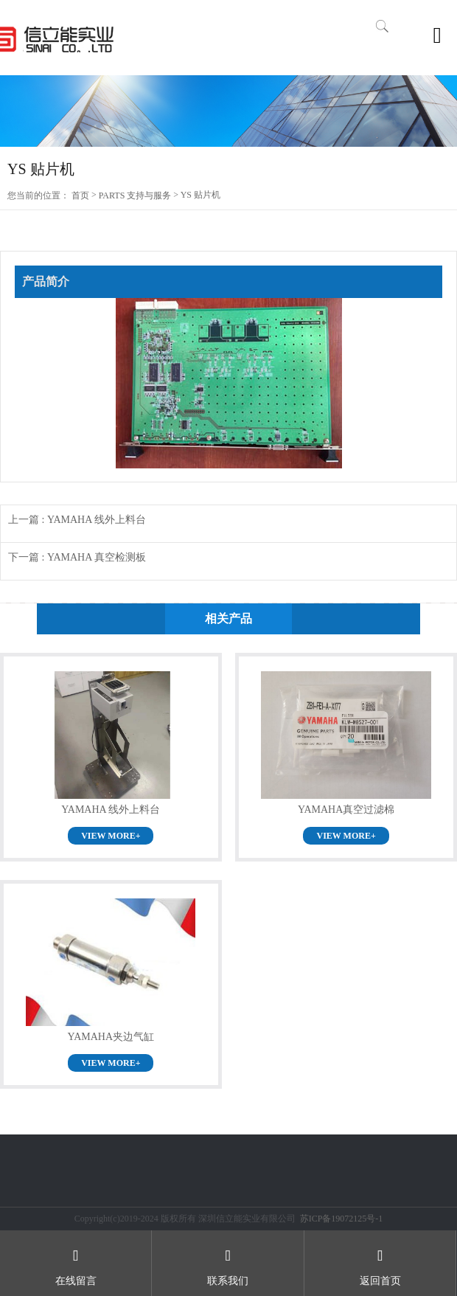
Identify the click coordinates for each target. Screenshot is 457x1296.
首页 (80, 195)
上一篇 (77, 519)
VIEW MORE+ (110, 836)
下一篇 (77, 557)
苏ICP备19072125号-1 (341, 1218)
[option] (228, 111)
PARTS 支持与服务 (135, 195)
